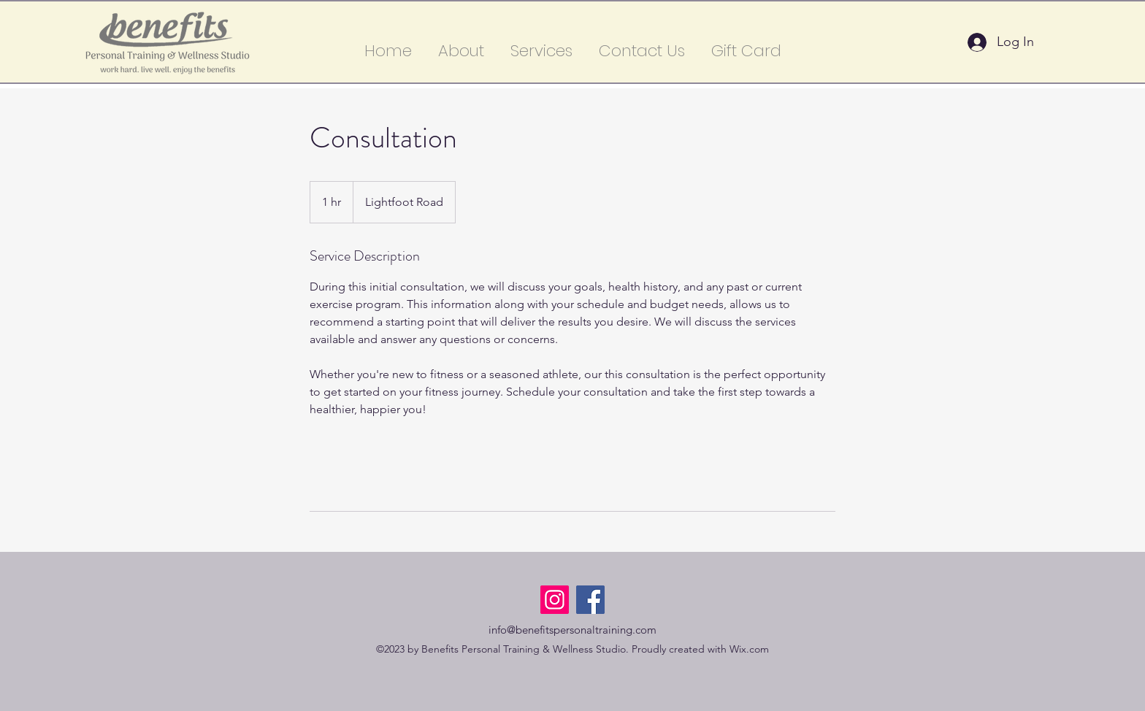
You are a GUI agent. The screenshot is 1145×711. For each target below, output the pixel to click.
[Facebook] (590, 599)
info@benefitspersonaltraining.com (572, 630)
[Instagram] (554, 599)
